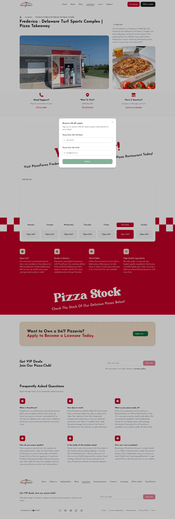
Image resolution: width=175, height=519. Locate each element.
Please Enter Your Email (70, 148)
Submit (87, 161)
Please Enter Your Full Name (72, 135)
